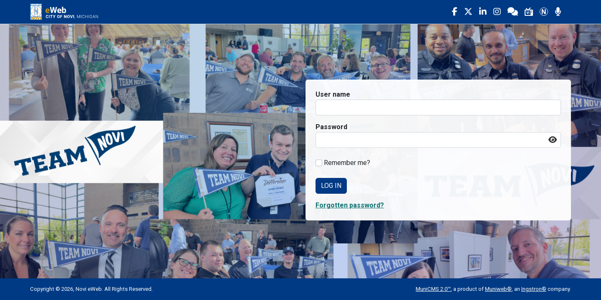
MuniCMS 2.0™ (433, 289)
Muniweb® (498, 289)
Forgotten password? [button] (350, 205)
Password (331, 127)
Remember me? (347, 163)
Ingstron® (533, 289)
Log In (331, 186)
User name (333, 94)
